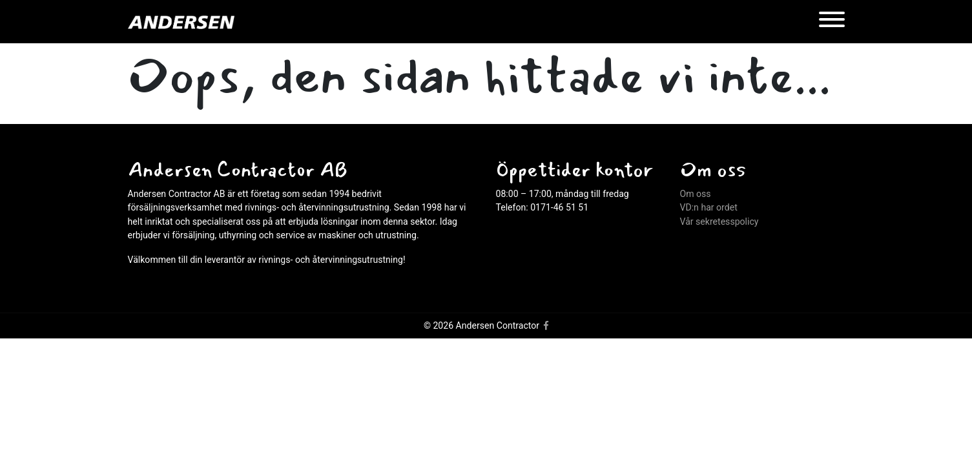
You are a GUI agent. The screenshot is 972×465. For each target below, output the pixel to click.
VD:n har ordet (709, 207)
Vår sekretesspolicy (719, 221)
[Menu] (832, 22)
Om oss (695, 194)
